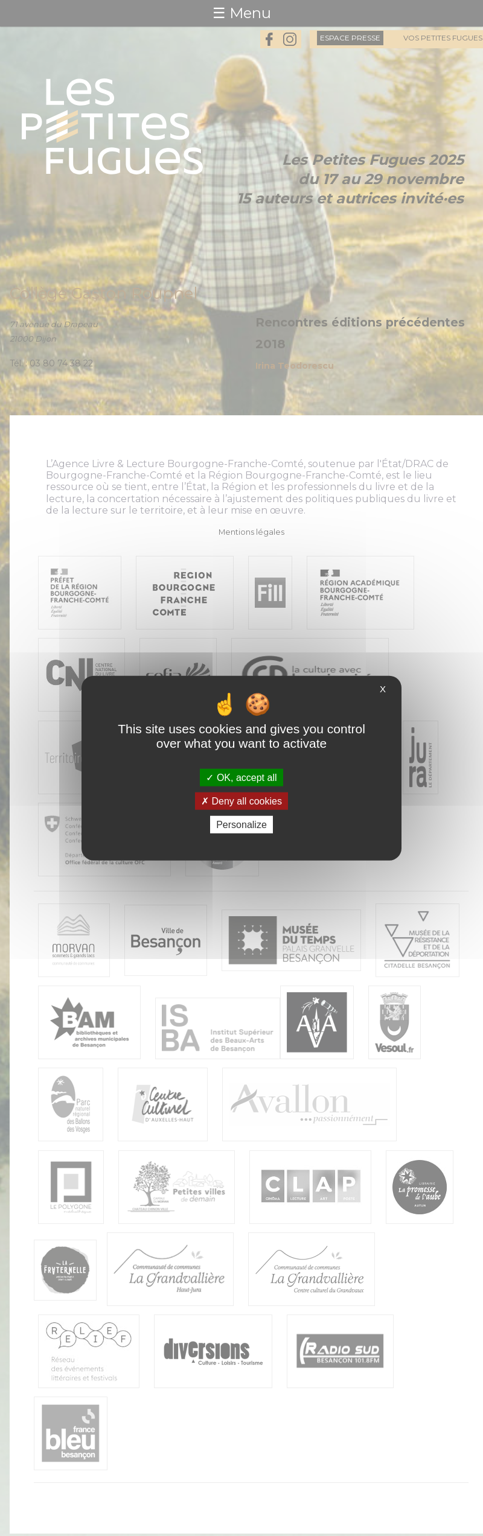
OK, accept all (241, 777)
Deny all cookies (241, 800)
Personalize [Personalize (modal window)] (241, 825)
